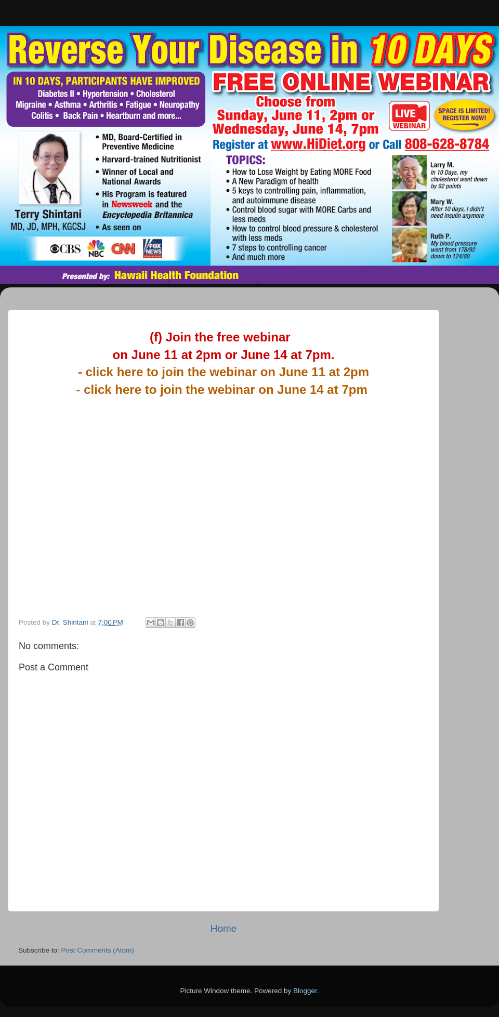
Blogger (305, 991)
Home (224, 928)
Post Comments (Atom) (97, 950)
